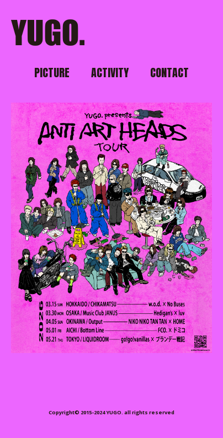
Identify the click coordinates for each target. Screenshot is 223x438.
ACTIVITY (110, 72)
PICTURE (52, 72)
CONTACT (169, 72)
